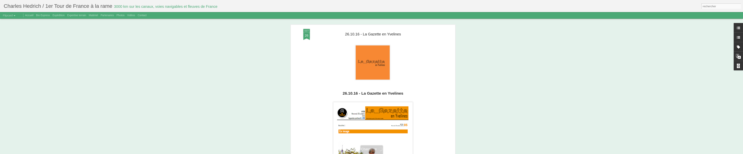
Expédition (59, 15)
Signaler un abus (397, 152)
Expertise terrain (76, 15)
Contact (142, 15)
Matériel (93, 15)
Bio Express (43, 15)
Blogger (384, 152)
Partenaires (107, 15)
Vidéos (131, 15)
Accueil (29, 15)
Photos (120, 15)
